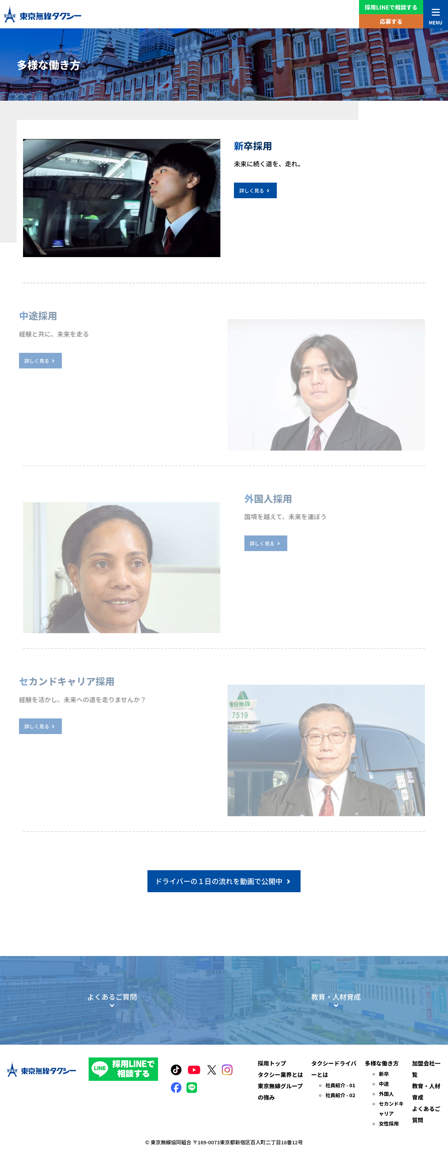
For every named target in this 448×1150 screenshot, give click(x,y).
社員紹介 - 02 (340, 1123)
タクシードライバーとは (334, 1097)
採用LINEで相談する (391, 7)
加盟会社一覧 (426, 1097)
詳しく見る (257, 190)
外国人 (386, 1122)
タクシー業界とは (280, 1103)
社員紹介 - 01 (340, 1113)
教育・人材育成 (426, 1120)
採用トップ (272, 1092)
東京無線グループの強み (280, 1120)
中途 (384, 1112)
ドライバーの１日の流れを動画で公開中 (224, 881)
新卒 (384, 1102)
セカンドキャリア (391, 1137)
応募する (391, 21)
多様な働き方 (382, 1092)
